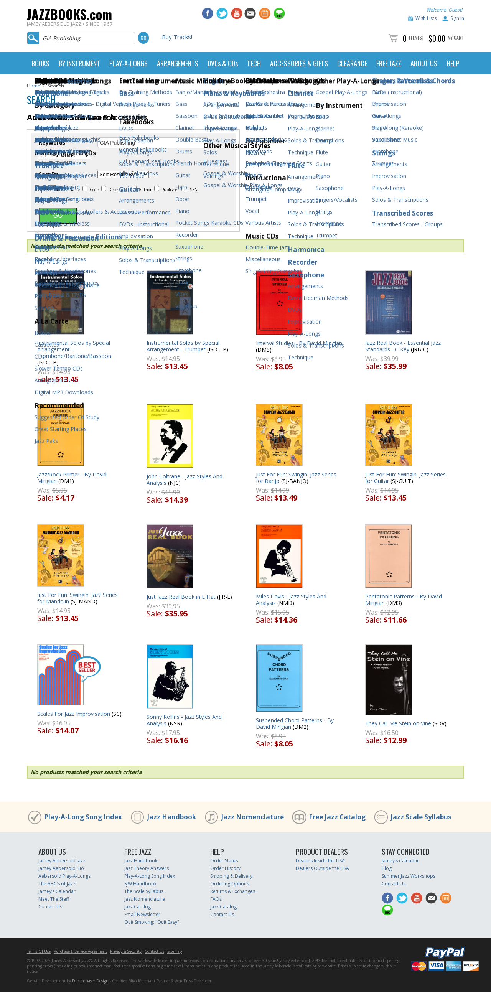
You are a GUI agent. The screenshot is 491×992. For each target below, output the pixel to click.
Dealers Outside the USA (322, 868)
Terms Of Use (39, 951)
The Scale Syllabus (143, 891)
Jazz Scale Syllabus (420, 816)
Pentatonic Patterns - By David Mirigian (403, 599)
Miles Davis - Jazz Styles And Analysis (291, 599)
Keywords (52, 142)
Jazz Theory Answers (146, 868)
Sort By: (49, 174)
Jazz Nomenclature (252, 816)
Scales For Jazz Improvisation (73, 713)
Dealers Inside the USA (320, 860)
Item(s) (416, 37)
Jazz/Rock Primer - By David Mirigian (72, 477)
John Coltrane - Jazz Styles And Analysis (184, 479)
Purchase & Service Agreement (80, 951)
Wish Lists (426, 18)
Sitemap (174, 951)
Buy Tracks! (177, 37)
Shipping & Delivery (231, 876)
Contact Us (50, 906)
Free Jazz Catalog (337, 816)
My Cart (456, 37)
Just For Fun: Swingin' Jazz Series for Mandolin (77, 598)
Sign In (457, 18)
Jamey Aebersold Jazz (61, 860)
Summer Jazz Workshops (408, 876)
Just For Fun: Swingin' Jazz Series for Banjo (296, 477)
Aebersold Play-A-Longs (64, 876)
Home (33, 85)
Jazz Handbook (171, 816)
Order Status (224, 860)
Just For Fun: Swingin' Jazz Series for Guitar (405, 477)
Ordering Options (229, 883)
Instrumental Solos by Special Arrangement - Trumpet (183, 346)
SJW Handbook (140, 883)
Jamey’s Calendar (57, 891)
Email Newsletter (142, 914)
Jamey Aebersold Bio (61, 868)
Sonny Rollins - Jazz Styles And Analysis (184, 720)
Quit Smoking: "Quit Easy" (151, 922)
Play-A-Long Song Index (83, 816)
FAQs (216, 899)
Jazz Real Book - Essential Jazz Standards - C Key (403, 346)
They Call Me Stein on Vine (398, 723)
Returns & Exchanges (232, 891)
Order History (225, 868)
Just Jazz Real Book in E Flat (181, 596)
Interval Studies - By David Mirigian (299, 343)
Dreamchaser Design (90, 981)
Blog (387, 868)
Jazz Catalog (137, 906)
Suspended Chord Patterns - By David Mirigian (295, 723)
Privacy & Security (126, 951)
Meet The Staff (53, 899)
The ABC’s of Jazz (56, 883)
